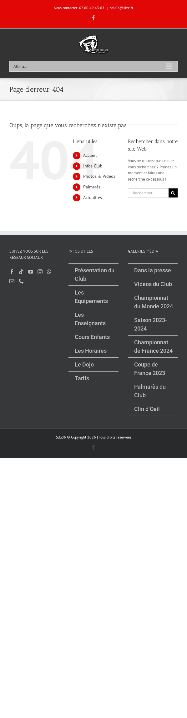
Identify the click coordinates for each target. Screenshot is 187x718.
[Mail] (11, 281)
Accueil (90, 155)
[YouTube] (30, 271)
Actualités (92, 197)
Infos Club (93, 166)
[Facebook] (11, 271)
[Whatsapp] (49, 271)
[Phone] (21, 281)
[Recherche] (173, 192)
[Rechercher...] (148, 192)
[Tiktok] (21, 271)
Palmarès (91, 187)
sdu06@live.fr (121, 7)
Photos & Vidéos (99, 176)
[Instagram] (40, 271)
